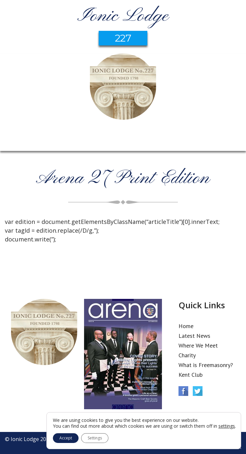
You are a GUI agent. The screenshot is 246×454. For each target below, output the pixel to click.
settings (226, 426)
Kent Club (190, 374)
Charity (187, 355)
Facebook (183, 391)
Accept (65, 438)
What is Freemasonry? (205, 365)
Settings (95, 438)
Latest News (194, 335)
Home (185, 326)
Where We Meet (198, 345)
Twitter (198, 391)
